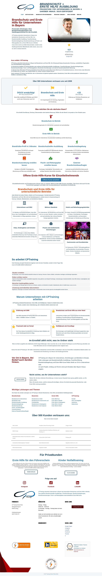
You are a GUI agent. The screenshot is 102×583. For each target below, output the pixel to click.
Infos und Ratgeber (76, 403)
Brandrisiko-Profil (16, 403)
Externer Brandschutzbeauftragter (20, 413)
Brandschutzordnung (17, 408)
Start (22, 14)
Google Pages (68, 533)
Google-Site (69, 56)
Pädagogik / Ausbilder (60, 14)
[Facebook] (51, 485)
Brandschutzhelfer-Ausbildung (19, 404)
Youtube (67, 541)
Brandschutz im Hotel (37, 401)
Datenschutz (75, 406)
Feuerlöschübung (16, 411)
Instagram (24, 489)
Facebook (51, 489)
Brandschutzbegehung (17, 406)
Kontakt (73, 401)
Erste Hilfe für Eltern (57, 408)
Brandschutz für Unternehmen (44, 14)
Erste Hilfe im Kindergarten (58, 404)
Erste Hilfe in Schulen (57, 406)
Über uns (79, 14)
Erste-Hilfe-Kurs (56, 401)
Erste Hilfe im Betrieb (57, 403)
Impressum (74, 404)
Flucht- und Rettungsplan (18, 410)
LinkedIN (77, 489)
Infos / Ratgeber (71, 14)
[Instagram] (24, 485)
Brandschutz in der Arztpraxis (39, 408)
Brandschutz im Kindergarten (39, 406)
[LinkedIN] (77, 485)
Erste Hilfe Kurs (29, 14)
